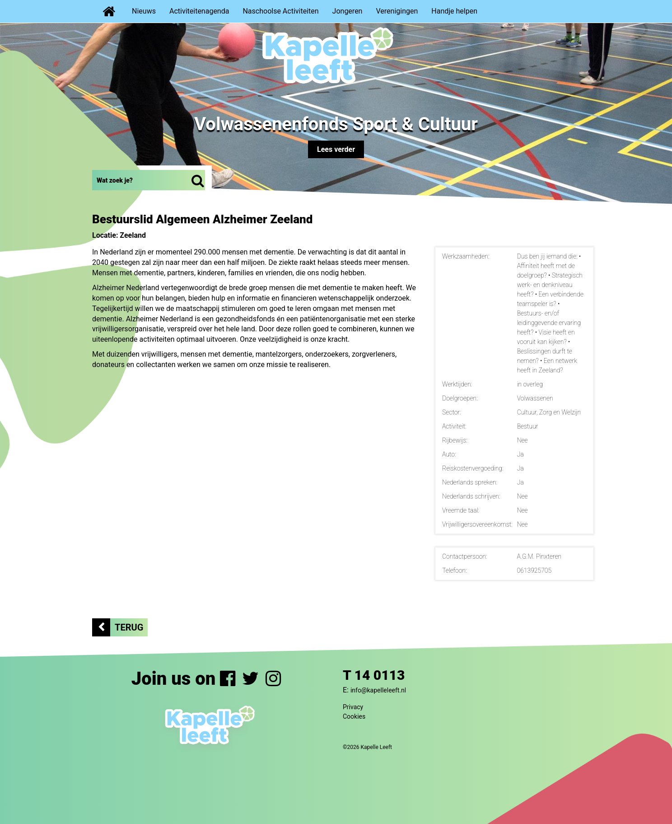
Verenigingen (397, 11)
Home (108, 11)
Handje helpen (454, 11)
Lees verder (336, 149)
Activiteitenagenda (199, 11)
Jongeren (347, 11)
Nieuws (144, 11)
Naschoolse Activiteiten (280, 11)
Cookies (354, 716)
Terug (129, 627)
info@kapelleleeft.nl (378, 690)
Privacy (353, 707)
